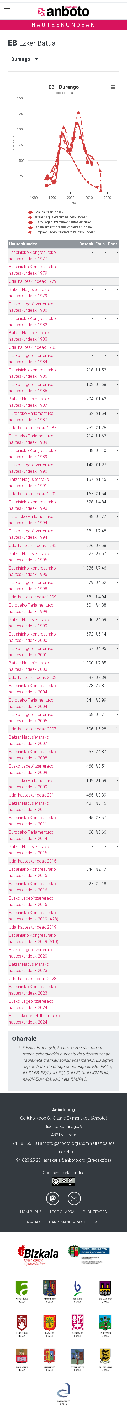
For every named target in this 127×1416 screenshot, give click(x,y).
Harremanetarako (67, 1222)
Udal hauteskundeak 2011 (32, 795)
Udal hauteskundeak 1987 (32, 427)
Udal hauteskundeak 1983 (32, 347)
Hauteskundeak (63, 25)
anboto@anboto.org (59, 1143)
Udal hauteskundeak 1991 (32, 493)
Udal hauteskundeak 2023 (32, 978)
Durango (25, 59)
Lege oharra (62, 1212)
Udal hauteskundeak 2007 (32, 729)
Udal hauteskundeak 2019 (32, 927)
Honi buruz (31, 1212)
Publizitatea (95, 1212)
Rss (97, 1222)
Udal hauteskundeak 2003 (32, 677)
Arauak (34, 1222)
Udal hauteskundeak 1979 (32, 281)
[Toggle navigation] (7, 11)
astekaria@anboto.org (64, 1160)
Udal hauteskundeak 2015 (32, 861)
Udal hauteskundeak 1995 (32, 545)
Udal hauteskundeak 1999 (32, 596)
